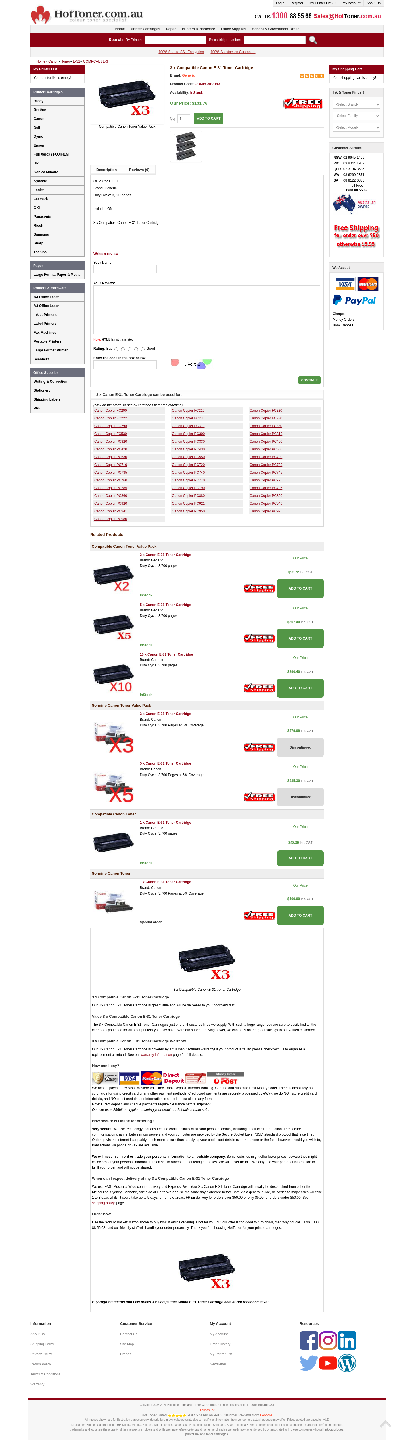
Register (296, 3)
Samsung (41, 234)
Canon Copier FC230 (188, 418)
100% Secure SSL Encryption (181, 52)
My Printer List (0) (323, 3)
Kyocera (40, 181)
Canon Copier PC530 (110, 457)
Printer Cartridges (145, 29)
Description (106, 170)
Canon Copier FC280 (266, 418)
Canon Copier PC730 (266, 465)
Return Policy (40, 1364)
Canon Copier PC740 (188, 473)
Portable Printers (48, 341)
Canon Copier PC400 (266, 442)
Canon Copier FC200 (110, 411)
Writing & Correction (50, 382)
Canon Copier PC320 (110, 442)
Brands (125, 1354)
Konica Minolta (46, 172)
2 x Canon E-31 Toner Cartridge (165, 555)
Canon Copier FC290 (110, 426)
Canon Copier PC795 (266, 488)
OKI (37, 208)
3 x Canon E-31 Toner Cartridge (165, 714)
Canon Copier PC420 (110, 449)
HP (36, 163)
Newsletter (218, 1364)
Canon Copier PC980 (110, 519)
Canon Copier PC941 (110, 511)
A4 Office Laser (46, 297)
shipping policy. (103, 1203)
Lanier (39, 190)
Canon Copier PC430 (188, 449)
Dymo (38, 137)
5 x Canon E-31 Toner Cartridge (165, 605)
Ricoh (38, 226)
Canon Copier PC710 (110, 465)
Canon (39, 119)
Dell (37, 128)
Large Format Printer (51, 350)
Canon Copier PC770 (188, 480)
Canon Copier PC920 (110, 504)
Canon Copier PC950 (188, 511)
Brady (38, 101)
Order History (220, 1344)
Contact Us (128, 1334)
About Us (374, 3)
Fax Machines (45, 333)
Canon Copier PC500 (266, 449)
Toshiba (40, 252)
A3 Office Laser (46, 306)
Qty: (180, 118)
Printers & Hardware (198, 29)
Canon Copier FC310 (188, 426)
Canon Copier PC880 (188, 496)
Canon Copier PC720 (188, 465)
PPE (37, 408)
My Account (352, 3)
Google (266, 1415)
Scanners (41, 359)
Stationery (42, 390)
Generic (188, 75)
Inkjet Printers (45, 315)
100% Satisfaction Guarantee (232, 52)
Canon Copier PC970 (266, 511)
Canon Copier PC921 (188, 504)
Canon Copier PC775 (266, 480)
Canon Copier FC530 (110, 434)
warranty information (156, 1055)
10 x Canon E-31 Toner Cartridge (166, 654)
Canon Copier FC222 (110, 418)
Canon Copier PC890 (266, 496)
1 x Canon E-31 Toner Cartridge (165, 823)
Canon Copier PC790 (188, 488)
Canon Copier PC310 (266, 434)
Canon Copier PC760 (110, 480)
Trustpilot (207, 1410)
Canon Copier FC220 (266, 411)
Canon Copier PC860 (110, 496)
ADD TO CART (208, 118)
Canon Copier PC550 (188, 457)
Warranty (37, 1384)
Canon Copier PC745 (266, 473)
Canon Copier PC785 (110, 488)
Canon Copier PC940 (266, 504)
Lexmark (41, 199)
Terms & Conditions (45, 1374)
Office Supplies (233, 29)
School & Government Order (275, 29)
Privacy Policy (41, 1354)
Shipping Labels (47, 399)
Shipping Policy (42, 1344)
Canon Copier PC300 (188, 434)
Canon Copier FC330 (266, 426)
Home (120, 29)
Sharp (38, 243)
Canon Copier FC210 (188, 411)
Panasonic (42, 217)
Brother (40, 110)
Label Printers (45, 324)
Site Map (127, 1344)
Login (280, 3)
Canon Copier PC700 (266, 457)
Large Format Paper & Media (57, 275)
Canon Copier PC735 (110, 473)
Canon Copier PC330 (188, 442)
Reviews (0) (139, 170)
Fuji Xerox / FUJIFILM (51, 154)
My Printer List (221, 1354)
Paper (171, 29)
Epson (39, 145)
